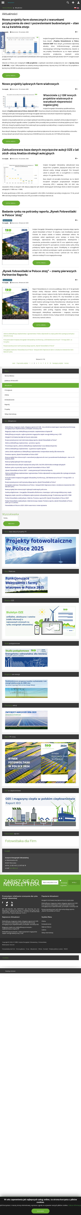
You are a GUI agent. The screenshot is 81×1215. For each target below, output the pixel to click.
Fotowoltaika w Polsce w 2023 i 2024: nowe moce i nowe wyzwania (26, 505)
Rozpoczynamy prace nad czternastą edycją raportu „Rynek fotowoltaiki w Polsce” (31, 440)
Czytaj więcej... (11, 75)
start (13, 363)
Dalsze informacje (74, 1205)
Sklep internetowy (10, 414)
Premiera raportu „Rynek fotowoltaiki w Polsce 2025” (21, 454)
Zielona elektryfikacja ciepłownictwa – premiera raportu (22, 443)
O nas (27, 949)
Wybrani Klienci (46, 927)
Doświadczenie (9, 400)
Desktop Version (10, 971)
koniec (67, 363)
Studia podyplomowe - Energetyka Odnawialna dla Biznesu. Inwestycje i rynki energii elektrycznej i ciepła (38, 492)
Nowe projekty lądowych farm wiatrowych (30, 83)
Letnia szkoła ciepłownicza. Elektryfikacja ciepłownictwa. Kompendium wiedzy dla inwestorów (34, 451)
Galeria (44, 930)
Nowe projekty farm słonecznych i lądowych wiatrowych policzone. (26, 489)
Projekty (7, 409)
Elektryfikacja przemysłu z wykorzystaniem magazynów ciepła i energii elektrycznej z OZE (33, 434)
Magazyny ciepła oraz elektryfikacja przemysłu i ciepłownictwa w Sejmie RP (28, 431)
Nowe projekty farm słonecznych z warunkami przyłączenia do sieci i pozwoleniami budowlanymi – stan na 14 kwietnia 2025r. (40, 23)
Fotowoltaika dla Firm (20, 841)
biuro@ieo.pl (14, 868)
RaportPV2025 (7, 220)
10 (50, 363)
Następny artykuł (58, 363)
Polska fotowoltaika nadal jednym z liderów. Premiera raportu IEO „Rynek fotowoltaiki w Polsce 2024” (37, 498)
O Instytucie (8, 390)
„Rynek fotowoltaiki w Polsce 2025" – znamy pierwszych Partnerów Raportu (29, 470)
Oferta (7, 395)
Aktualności (8, 385)
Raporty (7, 404)
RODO (66, 949)
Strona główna (20, 949)
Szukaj (11, 523)
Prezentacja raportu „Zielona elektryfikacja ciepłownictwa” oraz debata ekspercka (31, 446)
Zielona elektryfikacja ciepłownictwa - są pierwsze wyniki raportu (25, 449)
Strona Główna (9, 376)
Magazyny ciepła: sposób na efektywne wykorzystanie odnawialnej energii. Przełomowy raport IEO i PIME (38, 495)
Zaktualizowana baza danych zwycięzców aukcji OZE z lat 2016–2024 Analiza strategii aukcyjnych (35, 465)
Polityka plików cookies (56, 949)
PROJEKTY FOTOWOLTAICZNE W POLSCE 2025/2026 (21, 437)
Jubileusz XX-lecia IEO (11, 381)
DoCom (12, 944)
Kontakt (45, 949)
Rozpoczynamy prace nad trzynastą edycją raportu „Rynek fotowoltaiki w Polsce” (29, 346)
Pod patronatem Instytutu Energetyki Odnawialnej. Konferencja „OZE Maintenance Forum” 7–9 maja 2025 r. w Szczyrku (38, 341)
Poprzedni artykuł (22, 363)
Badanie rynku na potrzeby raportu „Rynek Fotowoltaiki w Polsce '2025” (27, 467)
